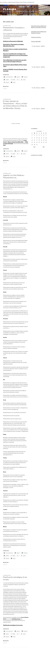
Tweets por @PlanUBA (36, 41)
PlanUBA (9, 9)
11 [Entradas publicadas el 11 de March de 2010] (39, 137)
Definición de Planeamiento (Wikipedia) (13, 41)
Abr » (44, 146)
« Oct (34, 146)
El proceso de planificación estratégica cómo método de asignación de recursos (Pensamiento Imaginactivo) (15, 55)
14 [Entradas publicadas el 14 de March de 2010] (46, 137)
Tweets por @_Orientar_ (36, 37)
